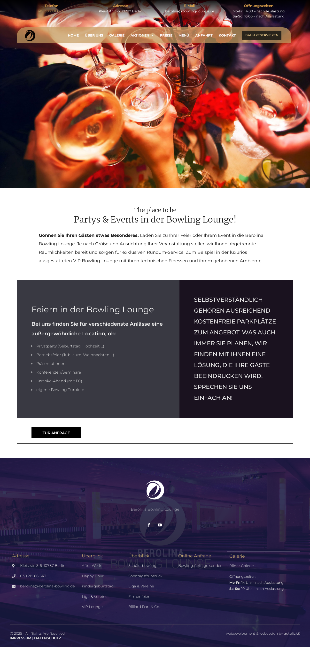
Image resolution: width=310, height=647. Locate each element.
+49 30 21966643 (51, 8)
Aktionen (142, 32)
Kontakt (227, 32)
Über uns (94, 32)
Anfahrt (204, 32)
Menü (183, 32)
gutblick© (292, 633)
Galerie (116, 32)
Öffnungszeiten (258, 2)
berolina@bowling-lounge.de (189, 8)
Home (73, 32)
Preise (166, 32)
